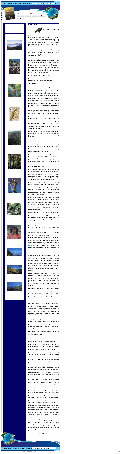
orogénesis (44, 101)
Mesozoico (32, 97)
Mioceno (36, 201)
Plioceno (49, 205)
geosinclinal (55, 97)
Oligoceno (37, 90)
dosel (58, 263)
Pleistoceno (31, 245)
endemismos (39, 172)
